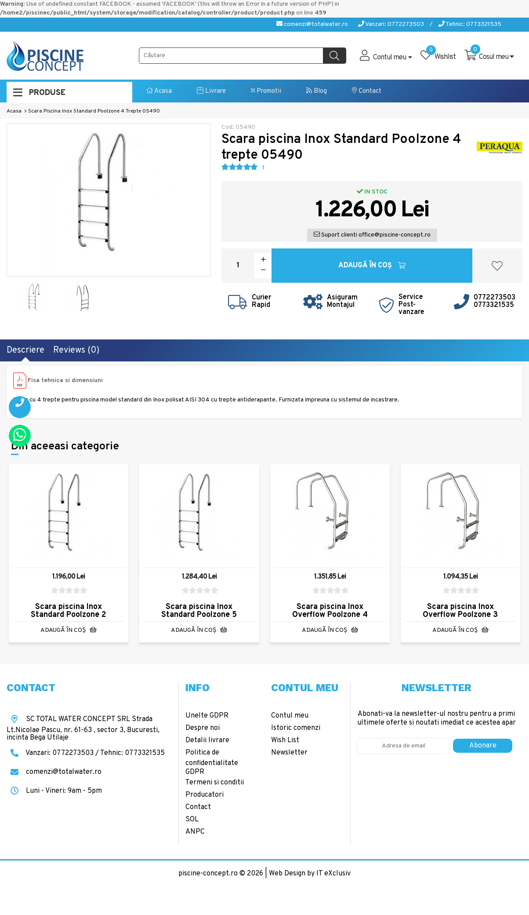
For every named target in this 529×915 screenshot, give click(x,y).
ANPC (195, 832)
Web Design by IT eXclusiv (310, 873)
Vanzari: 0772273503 (391, 24)
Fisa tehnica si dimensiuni (65, 380)
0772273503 (494, 297)
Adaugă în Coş (372, 265)
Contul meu (289, 715)
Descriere (25, 350)
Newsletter (289, 752)
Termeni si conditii (214, 782)
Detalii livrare (207, 740)
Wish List (285, 740)
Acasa (159, 91)
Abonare (482, 745)
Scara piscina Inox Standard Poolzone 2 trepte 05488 (68, 615)
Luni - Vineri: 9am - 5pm (54, 791)
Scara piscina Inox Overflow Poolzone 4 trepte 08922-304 (330, 615)
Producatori (204, 795)
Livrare (211, 91)
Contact (366, 91)
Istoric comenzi (295, 728)
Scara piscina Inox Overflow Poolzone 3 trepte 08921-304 (460, 615)
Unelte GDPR (206, 715)
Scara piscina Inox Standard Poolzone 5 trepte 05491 (199, 615)
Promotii (266, 91)
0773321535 (494, 305)
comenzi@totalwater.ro (312, 24)
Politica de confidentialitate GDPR (211, 762)
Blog (316, 91)
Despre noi (202, 728)
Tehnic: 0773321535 (469, 24)
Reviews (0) (76, 350)
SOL (192, 819)
